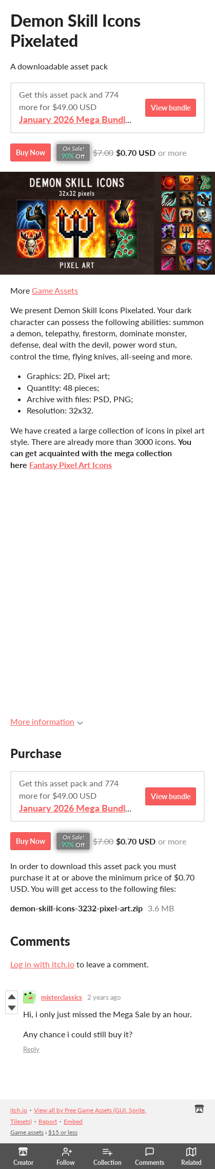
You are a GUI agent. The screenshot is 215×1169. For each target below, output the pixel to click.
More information (46, 721)
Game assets (27, 1132)
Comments (149, 1156)
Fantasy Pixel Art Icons (70, 465)
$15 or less (62, 1132)
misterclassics (61, 997)
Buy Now (30, 152)
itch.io (18, 1110)
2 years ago (104, 997)
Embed (73, 1121)
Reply (31, 1049)
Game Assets (55, 290)
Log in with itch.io (42, 964)
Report (47, 1121)
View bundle (170, 107)
